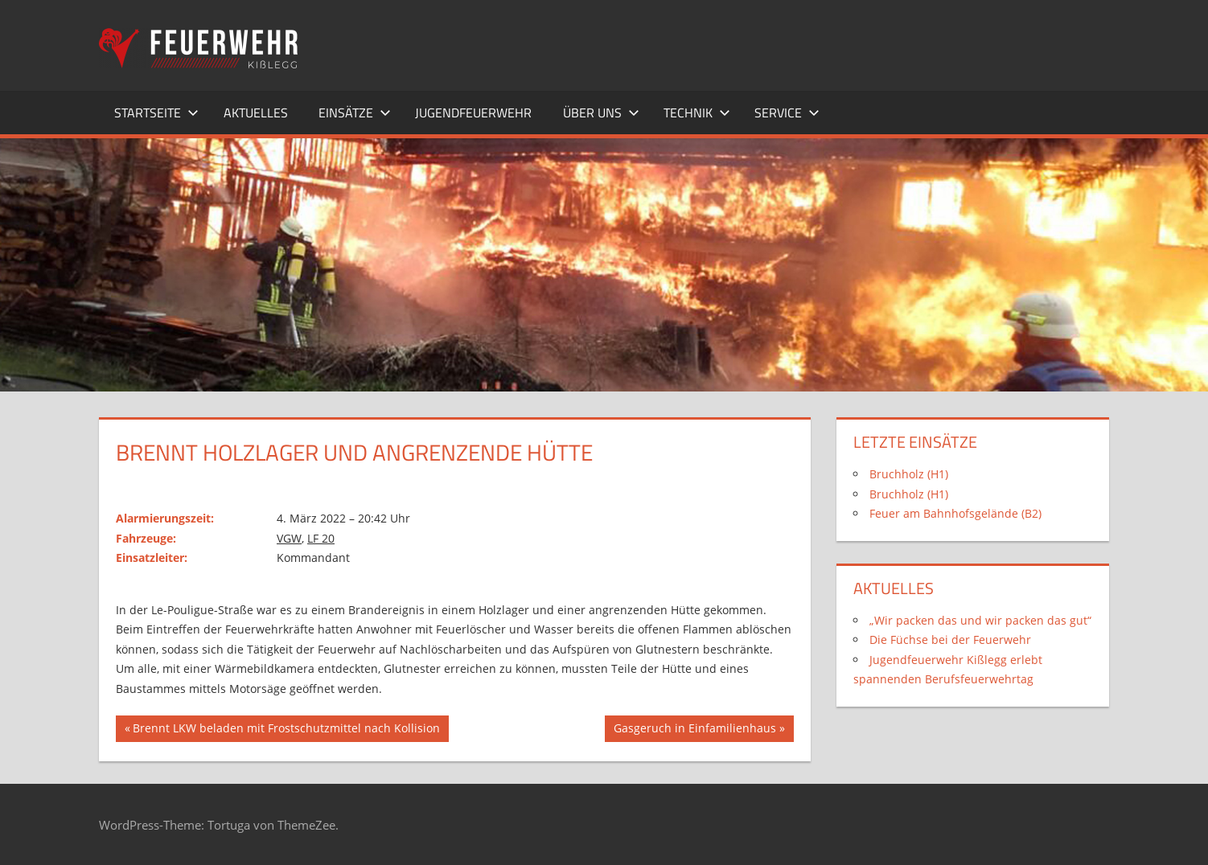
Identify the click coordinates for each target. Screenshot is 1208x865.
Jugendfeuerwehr (473, 112)
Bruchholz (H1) (908, 474)
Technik (697, 112)
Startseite (156, 112)
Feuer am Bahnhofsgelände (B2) (955, 513)
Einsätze (354, 112)
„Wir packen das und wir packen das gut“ (980, 620)
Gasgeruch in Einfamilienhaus (694, 730)
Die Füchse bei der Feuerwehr (950, 639)
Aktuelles (256, 112)
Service (787, 112)
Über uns (601, 112)
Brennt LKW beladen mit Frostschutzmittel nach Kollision (286, 730)
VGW (289, 538)
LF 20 (321, 538)
